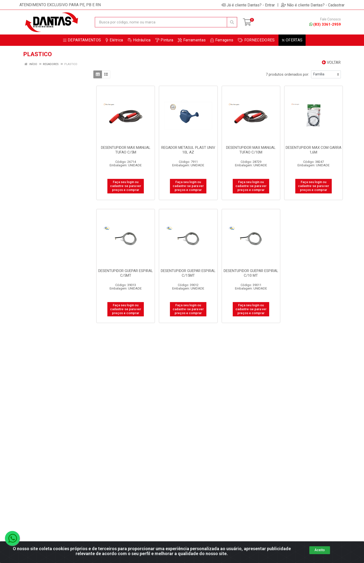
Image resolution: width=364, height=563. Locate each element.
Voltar (331, 62)
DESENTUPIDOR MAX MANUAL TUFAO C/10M (251, 149)
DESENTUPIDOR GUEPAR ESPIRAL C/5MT (125, 273)
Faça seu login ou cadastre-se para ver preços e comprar (125, 186)
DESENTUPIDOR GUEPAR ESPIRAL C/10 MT (251, 273)
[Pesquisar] (232, 22)
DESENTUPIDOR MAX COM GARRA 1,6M (313, 149)
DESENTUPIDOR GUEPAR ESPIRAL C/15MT (188, 273)
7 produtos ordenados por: (287, 74)
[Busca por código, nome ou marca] (161, 22)
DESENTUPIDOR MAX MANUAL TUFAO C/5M (125, 149)
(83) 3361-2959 (325, 24)
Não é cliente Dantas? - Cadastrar (313, 5)
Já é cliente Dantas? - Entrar (248, 5)
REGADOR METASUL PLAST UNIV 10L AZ (188, 149)
